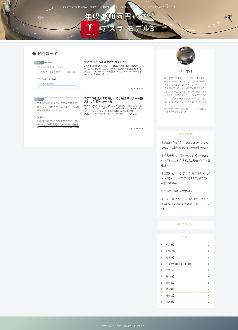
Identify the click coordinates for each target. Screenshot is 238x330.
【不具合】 (187, 245)
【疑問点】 (187, 283)
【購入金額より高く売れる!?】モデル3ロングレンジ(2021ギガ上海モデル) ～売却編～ (185, 160)
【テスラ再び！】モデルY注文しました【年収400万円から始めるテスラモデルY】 (185, 204)
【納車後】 (187, 296)
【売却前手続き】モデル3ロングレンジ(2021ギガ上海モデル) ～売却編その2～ (185, 145)
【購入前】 (187, 302)
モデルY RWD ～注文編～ (176, 191)
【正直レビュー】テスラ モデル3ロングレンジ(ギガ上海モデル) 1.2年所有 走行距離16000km (185, 178)
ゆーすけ (186, 71)
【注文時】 (187, 270)
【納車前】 (187, 289)
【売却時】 (187, 258)
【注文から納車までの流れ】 (187, 264)
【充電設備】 (187, 251)
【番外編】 (187, 277)
